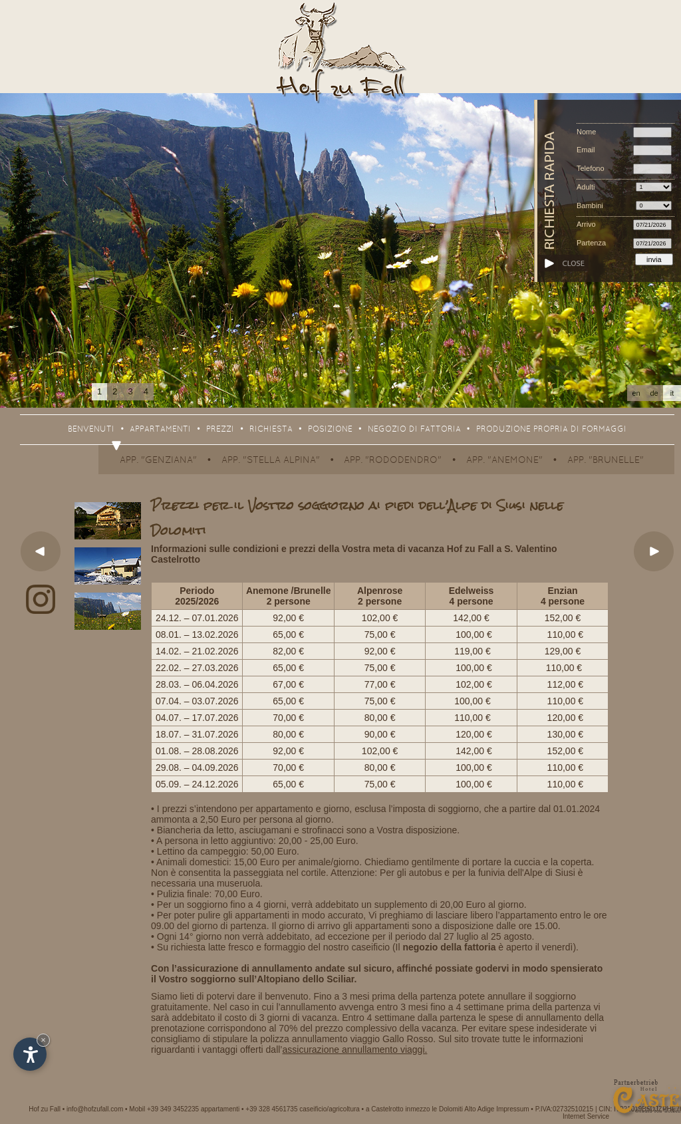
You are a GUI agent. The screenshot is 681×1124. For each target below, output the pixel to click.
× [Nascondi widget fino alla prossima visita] (43, 1040)
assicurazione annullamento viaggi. (354, 1049)
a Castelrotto (385, 1109)
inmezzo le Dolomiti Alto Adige (449, 1109)
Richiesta (271, 429)
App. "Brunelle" (605, 460)
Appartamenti (160, 429)
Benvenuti (91, 429)
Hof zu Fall (45, 1109)
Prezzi (220, 429)
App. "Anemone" (504, 460)
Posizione (330, 429)
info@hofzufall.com (95, 1109)
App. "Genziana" (158, 460)
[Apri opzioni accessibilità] (30, 1054)
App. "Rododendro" (393, 460)
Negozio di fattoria (414, 429)
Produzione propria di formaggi (551, 429)
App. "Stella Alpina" (270, 460)
